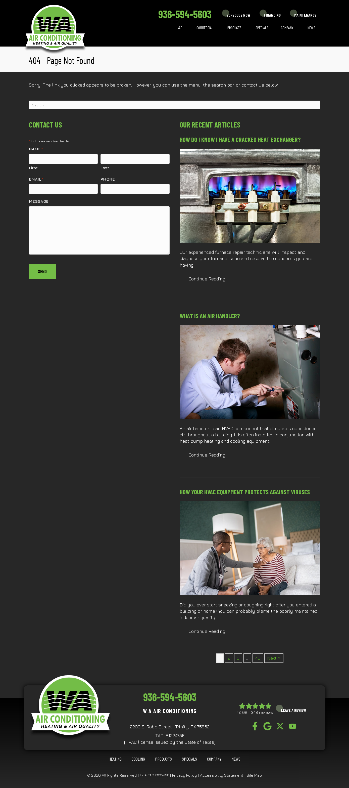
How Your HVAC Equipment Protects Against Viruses (245, 491)
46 (257, 658)
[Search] (174, 105)
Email (36, 179)
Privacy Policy (184, 775)
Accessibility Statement (221, 775)
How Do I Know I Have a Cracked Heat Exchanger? (240, 139)
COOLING (138, 759)
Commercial (204, 27)
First (33, 167)
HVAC (179, 27)
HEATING (115, 759)
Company (287, 27)
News (311, 27)
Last (105, 167)
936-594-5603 (185, 14)
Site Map (254, 775)
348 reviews (262, 712)
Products (234, 27)
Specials (262, 27)
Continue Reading (211, 278)
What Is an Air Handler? (210, 315)
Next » (274, 658)
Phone (108, 179)
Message (40, 201)
